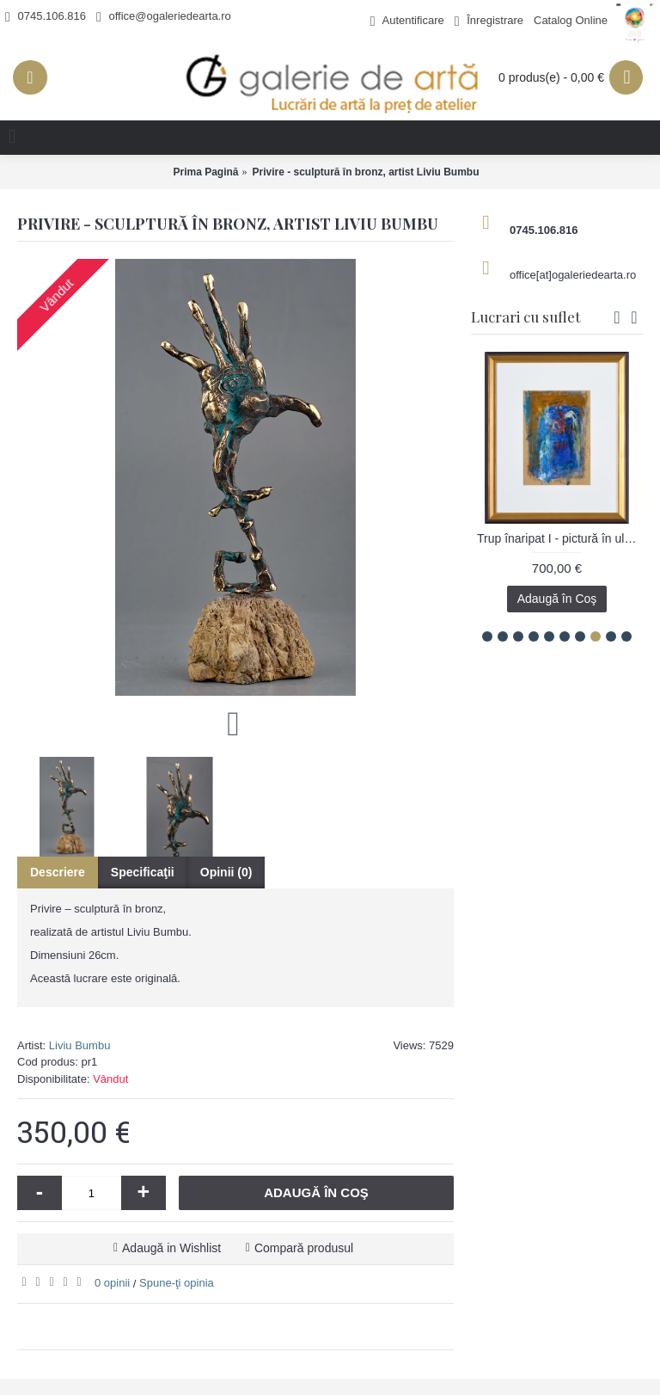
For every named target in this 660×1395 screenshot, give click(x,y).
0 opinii (112, 1282)
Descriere (57, 872)
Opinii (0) (226, 872)
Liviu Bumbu (80, 1045)
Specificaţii (142, 872)
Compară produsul (303, 1248)
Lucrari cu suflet (525, 316)
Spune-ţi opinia (176, 1282)
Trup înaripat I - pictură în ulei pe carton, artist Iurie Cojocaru (560, 538)
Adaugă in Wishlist (171, 1248)
